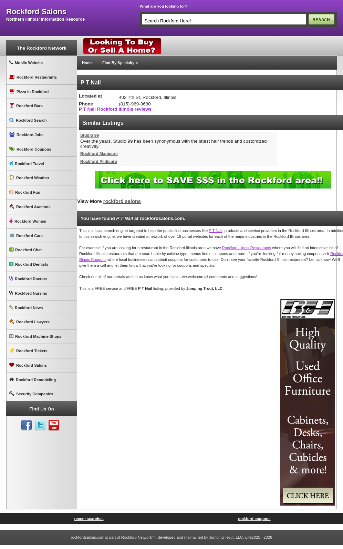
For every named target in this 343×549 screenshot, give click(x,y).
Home (87, 63)
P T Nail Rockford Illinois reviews (115, 109)
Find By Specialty (118, 63)
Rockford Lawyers (29, 321)
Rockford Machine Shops (35, 336)
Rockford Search (28, 120)
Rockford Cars (26, 235)
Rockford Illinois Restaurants (246, 248)
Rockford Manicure (99, 153)
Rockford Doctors (28, 278)
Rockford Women (27, 221)
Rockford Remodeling (32, 379)
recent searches (88, 519)
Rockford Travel (26, 163)
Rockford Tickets (28, 350)
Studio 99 (89, 135)
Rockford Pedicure (98, 161)
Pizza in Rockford (29, 91)
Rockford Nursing (28, 293)
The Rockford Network (41, 48)
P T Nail (215, 230)
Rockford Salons (28, 365)
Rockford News (26, 307)
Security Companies (31, 393)
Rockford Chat (25, 249)
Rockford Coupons (30, 149)
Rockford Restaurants (33, 77)
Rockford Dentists (28, 264)
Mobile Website (26, 62)
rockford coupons (254, 519)
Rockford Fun (24, 192)
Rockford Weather (29, 177)
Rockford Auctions (30, 206)
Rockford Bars (26, 105)
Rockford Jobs (26, 134)
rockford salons (36, 11)
